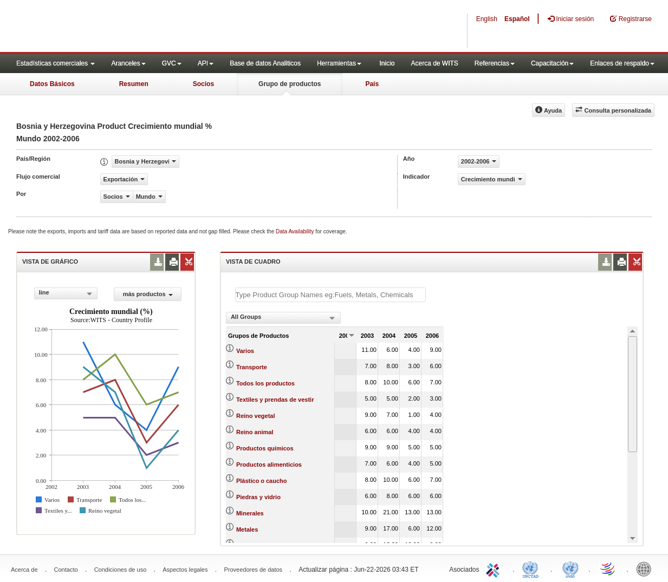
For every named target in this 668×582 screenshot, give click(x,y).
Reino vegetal (255, 416)
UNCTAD (532, 568)
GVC (171, 63)
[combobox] (66, 293)
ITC (494, 568)
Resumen (133, 84)
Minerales (250, 513)
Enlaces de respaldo (622, 63)
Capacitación (552, 63)
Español (517, 19)
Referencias (495, 63)
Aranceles (128, 63)
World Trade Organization (608, 568)
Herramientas (339, 63)
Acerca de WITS (434, 63)
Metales (247, 529)
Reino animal (254, 432)
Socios (203, 84)
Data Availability (295, 231)
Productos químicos (265, 448)
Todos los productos (265, 383)
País (372, 84)
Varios (245, 351)
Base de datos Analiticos (265, 63)
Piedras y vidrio (258, 497)
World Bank (646, 568)
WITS (108, 27)
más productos (148, 294)
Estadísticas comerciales (55, 63)
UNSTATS (570, 568)
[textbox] (330, 294)
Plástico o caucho (261, 481)
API (205, 63)
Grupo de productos (289, 84)
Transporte (251, 367)
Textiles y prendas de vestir (275, 399)
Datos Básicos (52, 84)
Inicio (386, 63)
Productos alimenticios (269, 464)
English (486, 19)
